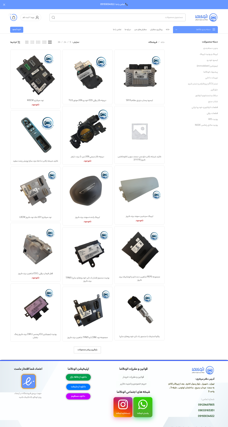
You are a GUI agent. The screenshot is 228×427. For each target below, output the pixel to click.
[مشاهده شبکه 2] (26, 42)
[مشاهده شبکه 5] (44, 42)
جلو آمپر (214, 89)
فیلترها (13, 42)
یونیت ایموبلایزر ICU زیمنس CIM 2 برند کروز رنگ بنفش (35, 336)
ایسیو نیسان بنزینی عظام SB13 (139, 100)
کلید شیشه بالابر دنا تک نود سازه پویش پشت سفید (35, 161)
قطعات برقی (212, 113)
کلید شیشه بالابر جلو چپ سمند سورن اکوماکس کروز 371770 (139, 158)
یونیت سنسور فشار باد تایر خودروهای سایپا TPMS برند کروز (87, 279)
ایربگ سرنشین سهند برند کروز (139, 216)
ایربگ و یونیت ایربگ (209, 54)
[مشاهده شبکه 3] (50, 42)
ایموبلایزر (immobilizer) (207, 66)
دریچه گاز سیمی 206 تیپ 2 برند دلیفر (87, 156)
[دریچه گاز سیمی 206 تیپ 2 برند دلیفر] (87, 131)
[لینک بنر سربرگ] (119, 4)
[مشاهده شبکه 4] (32, 42)
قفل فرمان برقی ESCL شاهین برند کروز (35, 273)
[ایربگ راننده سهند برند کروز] (87, 191)
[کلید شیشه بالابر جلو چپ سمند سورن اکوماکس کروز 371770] (139, 131)
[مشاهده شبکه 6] (38, 42)
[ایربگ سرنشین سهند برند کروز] (139, 190)
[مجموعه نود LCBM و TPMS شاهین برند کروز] (87, 311)
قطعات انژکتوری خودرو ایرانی (205, 107)
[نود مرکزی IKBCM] (35, 74)
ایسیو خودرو (212, 60)
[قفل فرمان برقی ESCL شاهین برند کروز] (35, 247)
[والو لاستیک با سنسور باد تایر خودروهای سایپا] (139, 310)
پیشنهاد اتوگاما (210, 72)
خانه (163, 42)
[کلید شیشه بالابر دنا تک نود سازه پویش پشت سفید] (35, 135)
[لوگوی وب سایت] (206, 17)
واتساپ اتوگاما (143, 413)
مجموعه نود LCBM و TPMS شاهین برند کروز (87, 337)
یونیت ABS (213, 119)
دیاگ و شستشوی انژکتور (206, 95)
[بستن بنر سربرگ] (4, 4)
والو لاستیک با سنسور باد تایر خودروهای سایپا (139, 336)
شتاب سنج (213, 101)
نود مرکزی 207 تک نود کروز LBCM (35, 217)
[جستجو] (118, 17)
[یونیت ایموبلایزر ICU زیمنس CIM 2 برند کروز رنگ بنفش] (35, 308)
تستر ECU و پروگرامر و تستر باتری (203, 83)
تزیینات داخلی (211, 78)
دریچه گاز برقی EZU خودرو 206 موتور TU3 (87, 100)
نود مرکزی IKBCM (35, 100)
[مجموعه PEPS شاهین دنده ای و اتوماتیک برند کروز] (139, 251)
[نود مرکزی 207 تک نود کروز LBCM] (35, 191)
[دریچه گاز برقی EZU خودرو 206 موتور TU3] (87, 74)
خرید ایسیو (16, 29)
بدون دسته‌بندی (210, 48)
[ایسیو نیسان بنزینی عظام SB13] (139, 74)
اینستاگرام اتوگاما (123, 413)
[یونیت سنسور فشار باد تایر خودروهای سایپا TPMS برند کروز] (87, 252)
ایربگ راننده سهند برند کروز (87, 217)
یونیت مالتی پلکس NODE (206, 125)
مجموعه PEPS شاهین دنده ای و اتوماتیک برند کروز (139, 278)
